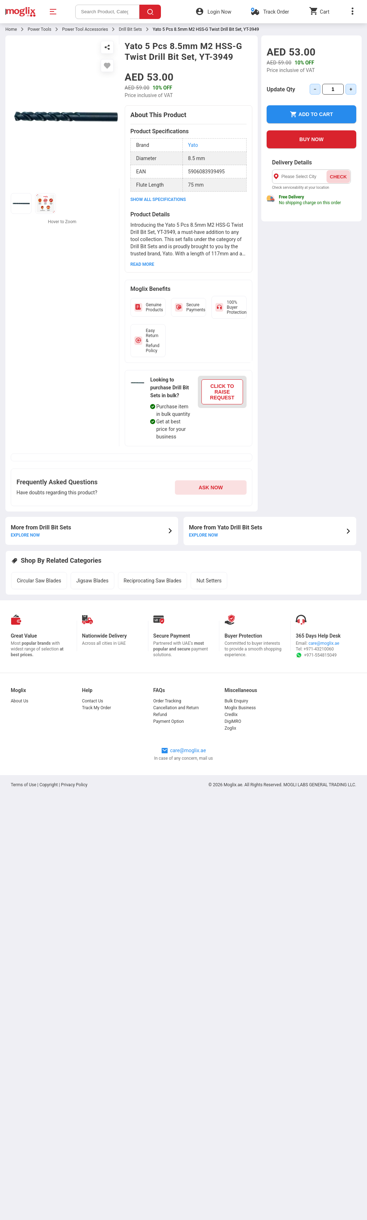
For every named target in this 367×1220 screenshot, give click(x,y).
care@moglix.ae (324, 643)
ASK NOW (211, 487)
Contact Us (92, 700)
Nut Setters (208, 580)
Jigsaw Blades (92, 580)
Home (11, 29)
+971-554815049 (316, 655)
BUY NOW (311, 139)
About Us (19, 700)
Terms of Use (24, 784)
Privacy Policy (74, 784)
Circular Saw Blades (39, 580)
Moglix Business (240, 707)
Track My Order (96, 707)
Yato (193, 145)
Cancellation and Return (176, 707)
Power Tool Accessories (85, 29)
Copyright (48, 784)
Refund (160, 714)
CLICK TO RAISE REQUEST (222, 391)
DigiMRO (232, 721)
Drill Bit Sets (130, 29)
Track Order (276, 12)
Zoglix (230, 728)
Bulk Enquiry (236, 700)
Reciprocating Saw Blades (152, 580)
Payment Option (168, 721)
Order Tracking (167, 700)
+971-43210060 (319, 649)
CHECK (338, 176)
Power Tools (39, 29)
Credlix (231, 714)
